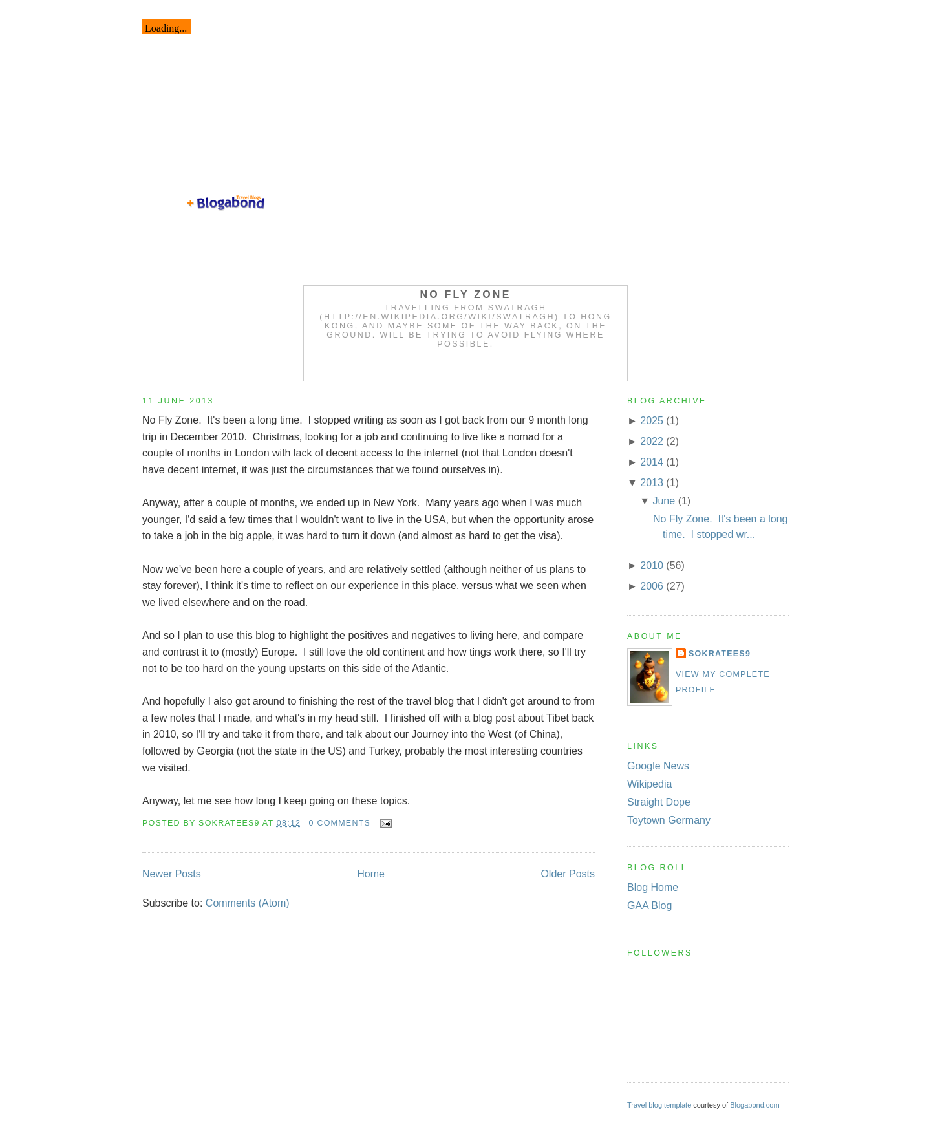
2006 (651, 586)
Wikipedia (649, 783)
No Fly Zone (465, 294)
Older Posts (567, 873)
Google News (658, 765)
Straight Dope (658, 802)
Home (371, 873)
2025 (651, 420)
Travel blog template (659, 1105)
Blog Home (652, 887)
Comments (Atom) (248, 902)
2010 (651, 565)
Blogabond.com (754, 1105)
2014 (651, 461)
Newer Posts (171, 873)
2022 (651, 441)
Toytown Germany (669, 820)
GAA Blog (649, 905)
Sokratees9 (720, 653)
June (663, 500)
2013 (651, 482)
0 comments (340, 823)
